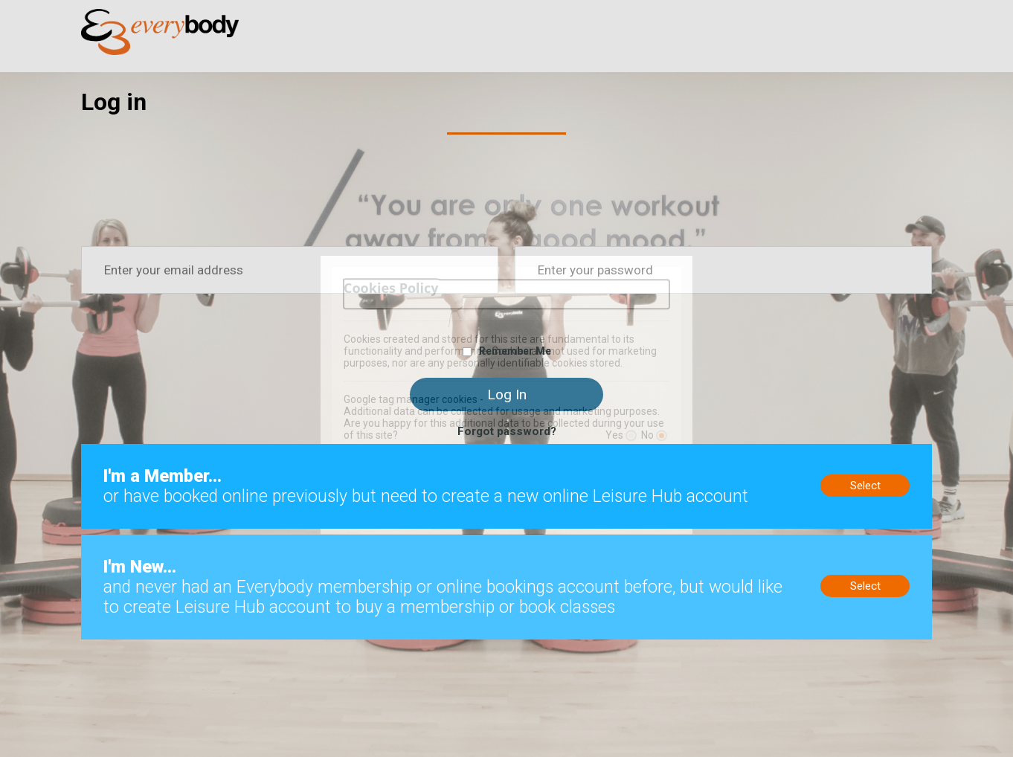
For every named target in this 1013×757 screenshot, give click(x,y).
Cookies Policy (391, 288)
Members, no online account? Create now (184, 450)
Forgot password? (506, 431)
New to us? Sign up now (141, 541)
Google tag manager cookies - (413, 399)
